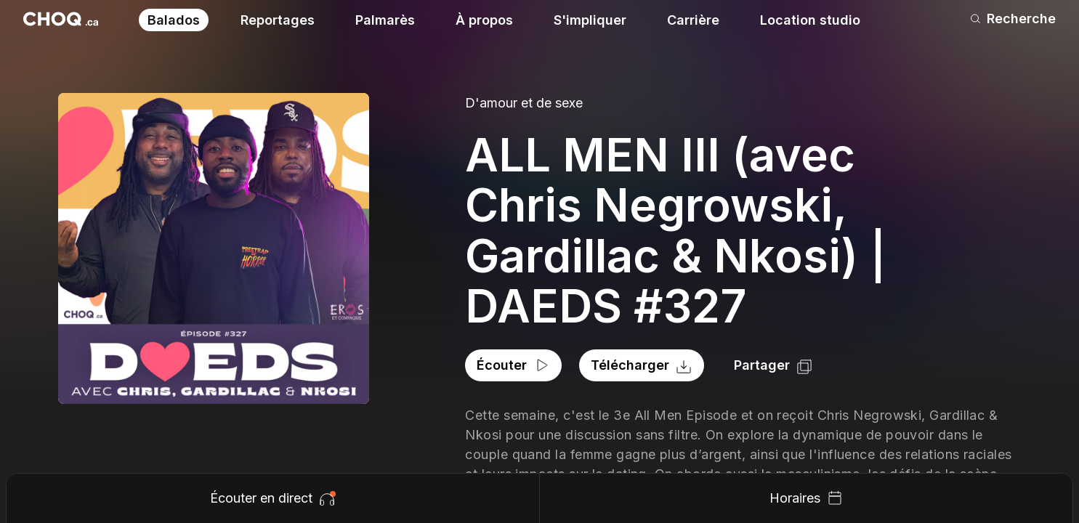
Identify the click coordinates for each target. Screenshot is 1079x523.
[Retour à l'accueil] (60, 19)
